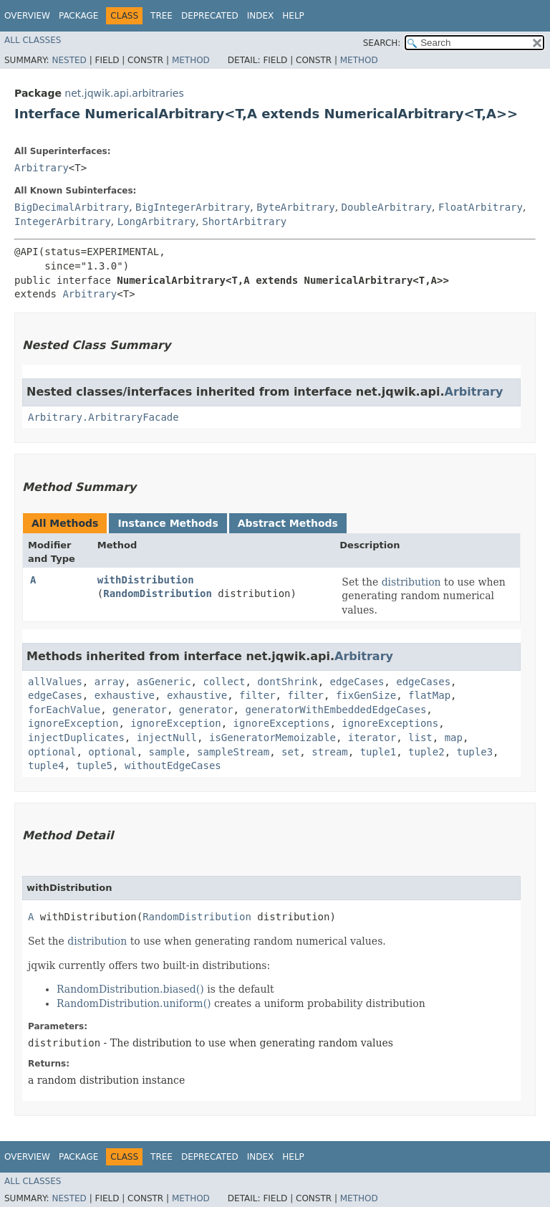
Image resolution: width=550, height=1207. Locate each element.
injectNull (167, 737)
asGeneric (164, 681)
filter (257, 695)
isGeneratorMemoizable (272, 737)
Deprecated (209, 16)
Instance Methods (167, 523)
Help (293, 16)
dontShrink (287, 681)
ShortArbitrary (244, 221)
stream (330, 752)
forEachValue (64, 709)
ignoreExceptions (281, 723)
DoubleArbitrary (387, 207)
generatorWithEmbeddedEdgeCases (335, 709)
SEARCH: (382, 43)
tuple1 (378, 752)
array (110, 681)
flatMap (429, 695)
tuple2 (426, 752)
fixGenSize (366, 695)
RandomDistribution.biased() (130, 989)
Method (191, 60)
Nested (69, 60)
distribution (411, 582)
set (290, 752)
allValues (55, 681)
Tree (161, 16)
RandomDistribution (157, 593)
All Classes (32, 40)
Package (78, 16)
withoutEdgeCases (173, 765)
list (420, 737)
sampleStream (233, 752)
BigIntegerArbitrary (192, 207)
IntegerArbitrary (62, 221)
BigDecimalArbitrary (71, 207)
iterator (372, 737)
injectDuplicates (76, 737)
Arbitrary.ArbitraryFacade (103, 417)
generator (139, 709)
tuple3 (475, 752)
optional (52, 752)
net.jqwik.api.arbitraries (123, 93)
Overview (27, 16)
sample (167, 752)
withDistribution (145, 580)
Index (260, 16)
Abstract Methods (288, 523)
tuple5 (94, 765)
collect (224, 681)
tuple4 (46, 765)
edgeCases (356, 681)
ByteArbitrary (295, 207)
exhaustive (125, 695)
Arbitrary (41, 167)
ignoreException (73, 723)
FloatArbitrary (480, 207)
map (454, 737)
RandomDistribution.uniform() (134, 1003)
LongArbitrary (156, 221)
